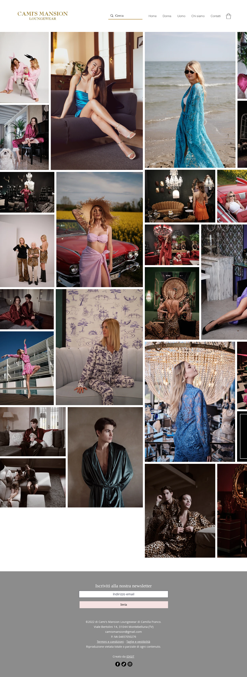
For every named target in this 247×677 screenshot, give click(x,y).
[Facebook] (117, 664)
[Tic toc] (123, 664)
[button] (228, 16)
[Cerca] (124, 15)
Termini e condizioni (110, 641)
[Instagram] (130, 664)
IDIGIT (130, 656)
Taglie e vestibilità (138, 641)
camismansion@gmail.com (123, 632)
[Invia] (124, 604)
